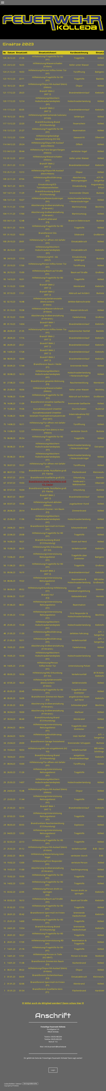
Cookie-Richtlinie (9, 1083)
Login (53, 1070)
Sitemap (18, 1083)
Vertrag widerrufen (30, 1083)
